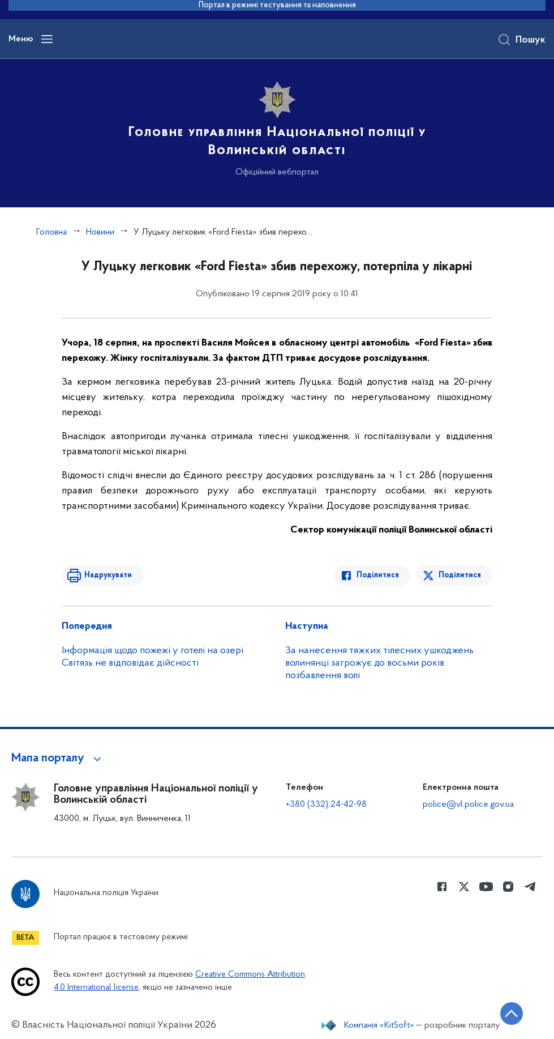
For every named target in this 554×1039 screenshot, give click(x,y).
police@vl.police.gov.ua (468, 804)
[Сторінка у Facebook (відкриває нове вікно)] (442, 886)
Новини (100, 232)
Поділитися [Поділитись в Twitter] (460, 575)
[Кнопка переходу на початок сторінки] (511, 1013)
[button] (58, 758)
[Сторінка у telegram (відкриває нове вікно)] (530, 886)
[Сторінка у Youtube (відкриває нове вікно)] (486, 886)
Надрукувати (108, 575)
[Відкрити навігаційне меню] (47, 39)
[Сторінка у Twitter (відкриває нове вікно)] (464, 886)
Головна (51, 232)
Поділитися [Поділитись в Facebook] (378, 575)
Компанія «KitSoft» (379, 1025)
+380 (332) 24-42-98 (326, 804)
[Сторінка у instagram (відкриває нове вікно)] (508, 886)
